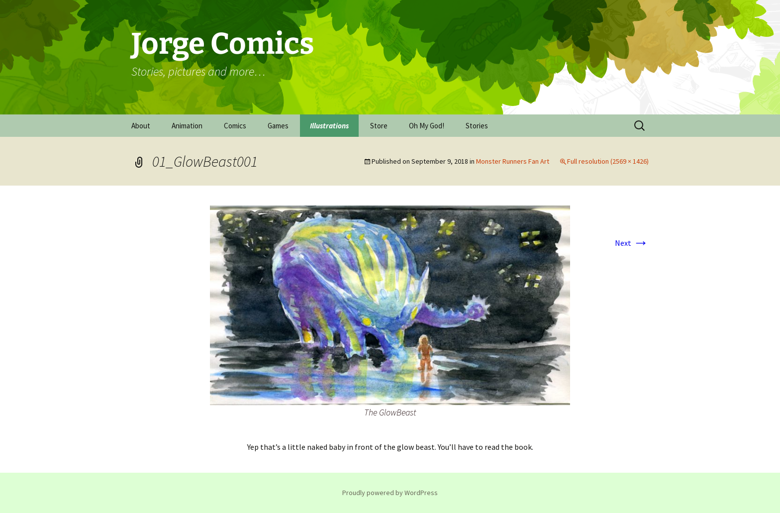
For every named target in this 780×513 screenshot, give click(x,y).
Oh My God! (426, 125)
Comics (235, 125)
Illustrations (329, 125)
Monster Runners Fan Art (512, 161)
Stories (477, 125)
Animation (187, 125)
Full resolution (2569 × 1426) (608, 161)
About (140, 125)
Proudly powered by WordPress (390, 492)
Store (379, 125)
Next (632, 243)
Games (278, 125)
